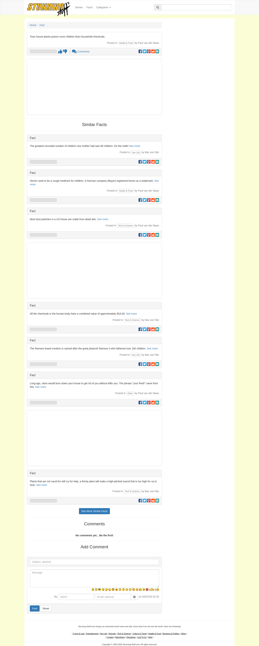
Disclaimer (131, 637)
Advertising (120, 637)
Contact (110, 637)
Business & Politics (171, 634)
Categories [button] (103, 7)
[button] (134, 597)
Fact (42, 25)
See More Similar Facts (94, 511)
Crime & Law (79, 634)
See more (134, 146)
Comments (81, 51)
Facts (90, 7)
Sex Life (136, 152)
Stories (80, 7)
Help (150, 637)
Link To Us (142, 637)
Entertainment (92, 634)
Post (34, 608)
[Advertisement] (94, 87)
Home (33, 25)
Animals (112, 634)
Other (130, 393)
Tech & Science (125, 225)
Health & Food (126, 43)
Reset (46, 608)
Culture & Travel (140, 634)
